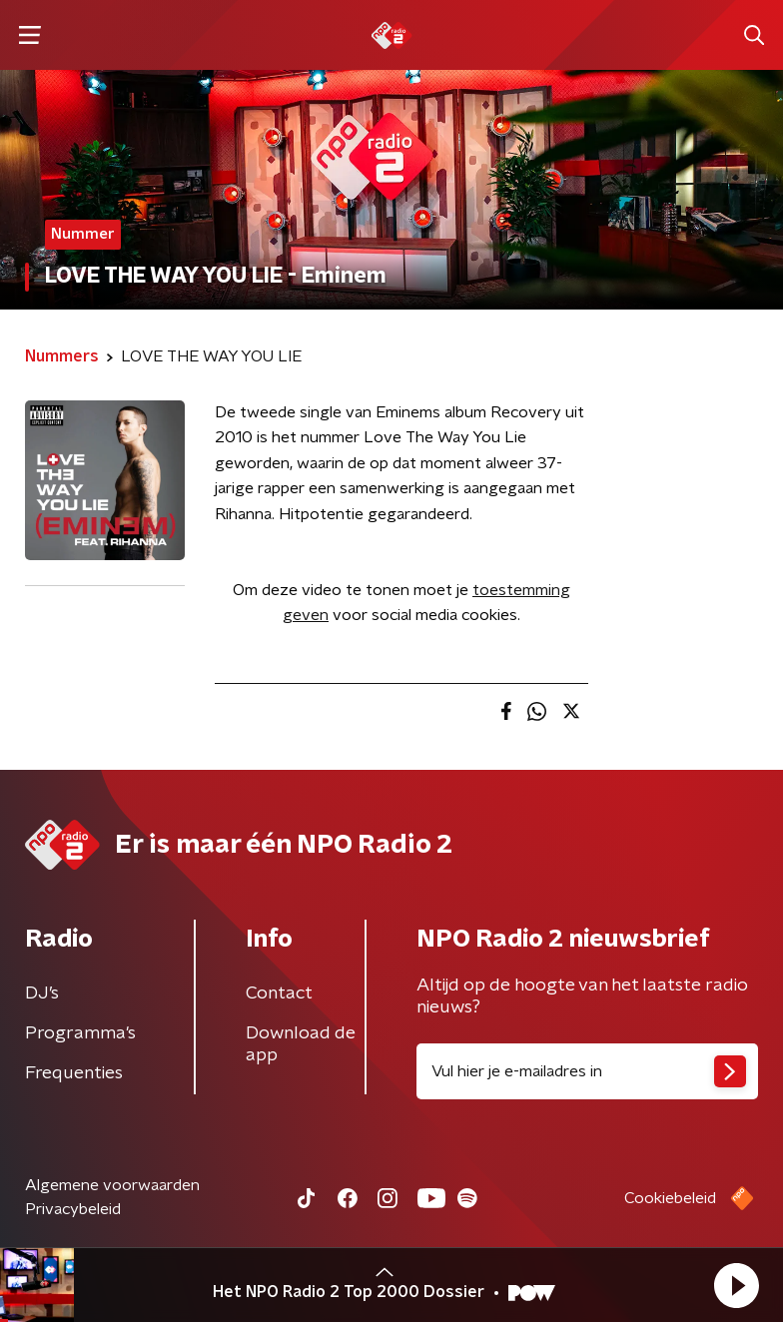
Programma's (80, 1033)
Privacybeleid (73, 1209)
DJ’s (42, 993)
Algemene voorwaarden (112, 1185)
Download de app (301, 1044)
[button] (736, 1285)
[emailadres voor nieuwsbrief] (587, 1071)
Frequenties (74, 1073)
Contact (279, 993)
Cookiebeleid (670, 1198)
